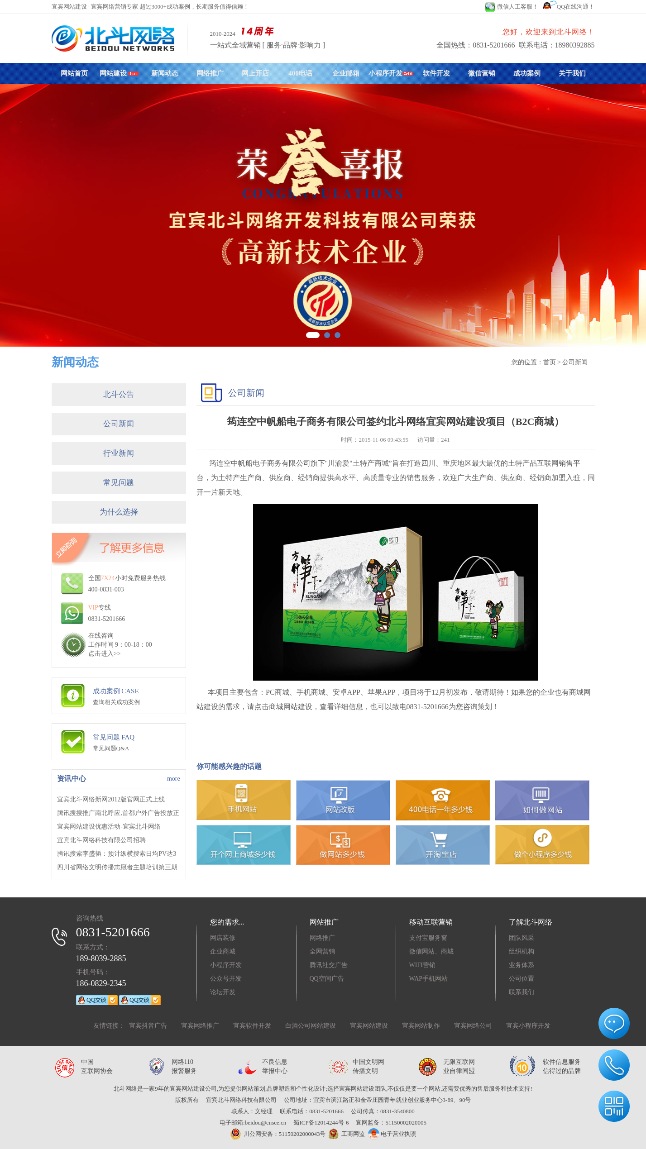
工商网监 (345, 1134)
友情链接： (109, 1025)
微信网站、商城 (431, 951)
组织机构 (521, 951)
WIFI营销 (422, 965)
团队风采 (521, 937)
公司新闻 (118, 424)
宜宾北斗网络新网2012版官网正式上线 (111, 799)
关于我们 (572, 73)
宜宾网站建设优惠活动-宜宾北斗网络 (109, 826)
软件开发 (436, 73)
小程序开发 (390, 73)
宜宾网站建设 (369, 1025)
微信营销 (481, 73)
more (173, 778)
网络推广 (210, 73)
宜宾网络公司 (473, 1025)
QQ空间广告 (327, 978)
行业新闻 (118, 453)
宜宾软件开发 (252, 1025)
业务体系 (521, 965)
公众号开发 (226, 978)
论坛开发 (222, 992)
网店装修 (222, 937)
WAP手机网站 (428, 978)
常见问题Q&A (111, 748)
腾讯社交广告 (329, 965)
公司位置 (521, 978)
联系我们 (521, 992)
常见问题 (118, 482)
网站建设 (119, 73)
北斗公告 (118, 394)
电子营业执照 (392, 1133)
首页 (549, 362)
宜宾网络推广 (200, 1025)
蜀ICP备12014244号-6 (321, 1122)
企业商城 (222, 951)
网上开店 (255, 73)
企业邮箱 (345, 73)
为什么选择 (119, 512)
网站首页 (74, 73)
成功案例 (527, 73)
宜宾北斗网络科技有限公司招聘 (101, 840)
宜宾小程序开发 (528, 1025)
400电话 (300, 73)
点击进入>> (104, 653)
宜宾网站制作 (421, 1025)
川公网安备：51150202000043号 (278, 1133)
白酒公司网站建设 (310, 1025)
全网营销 (322, 951)
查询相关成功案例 (116, 702)
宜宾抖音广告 (148, 1025)
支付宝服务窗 (428, 937)
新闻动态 (164, 73)
